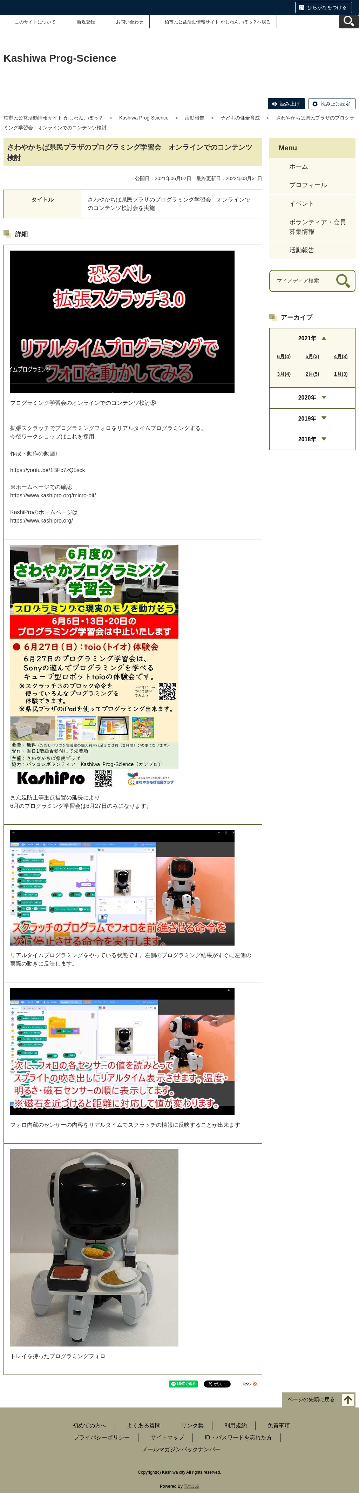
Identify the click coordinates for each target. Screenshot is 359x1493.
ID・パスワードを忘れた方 (238, 1437)
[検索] (343, 281)
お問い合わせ (129, 22)
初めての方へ (89, 1426)
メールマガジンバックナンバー (181, 1449)
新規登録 (86, 22)
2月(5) (312, 374)
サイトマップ (167, 1437)
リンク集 (192, 1426)
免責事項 (278, 1426)
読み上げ (290, 104)
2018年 (307, 439)
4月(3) (341, 356)
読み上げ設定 (335, 104)
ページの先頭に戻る (311, 1400)
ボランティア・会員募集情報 (317, 227)
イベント (301, 203)
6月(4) (284, 356)
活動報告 (194, 118)
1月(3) (341, 374)
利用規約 (235, 1426)
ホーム (298, 166)
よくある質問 (144, 1426)
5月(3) (312, 356)
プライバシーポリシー (102, 1437)
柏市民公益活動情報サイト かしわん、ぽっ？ (53, 118)
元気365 (191, 1486)
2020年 (307, 398)
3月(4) (284, 374)
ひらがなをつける (327, 7)
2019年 (307, 419)
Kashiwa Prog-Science (144, 118)
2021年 (307, 338)
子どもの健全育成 (240, 118)
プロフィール (308, 185)
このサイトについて (35, 22)
